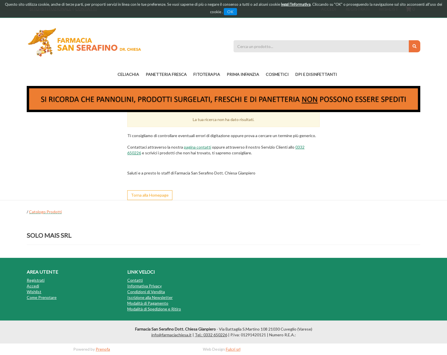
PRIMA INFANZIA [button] (243, 74)
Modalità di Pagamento (147, 303)
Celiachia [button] (128, 74)
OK (230, 11)
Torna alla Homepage (150, 195)
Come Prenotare (42, 297)
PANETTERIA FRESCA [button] (166, 74)
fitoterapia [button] (206, 74)
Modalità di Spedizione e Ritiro (154, 308)
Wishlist (34, 291)
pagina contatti (197, 147)
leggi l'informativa (296, 4)
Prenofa (103, 349)
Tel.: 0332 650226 (211, 334)
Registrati (36, 280)
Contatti (135, 280)
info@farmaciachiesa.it (171, 334)
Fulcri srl (233, 349)
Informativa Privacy (144, 285)
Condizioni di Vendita (146, 291)
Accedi (33, 285)
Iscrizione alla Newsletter (150, 297)
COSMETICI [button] (277, 74)
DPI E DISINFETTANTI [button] (316, 74)
